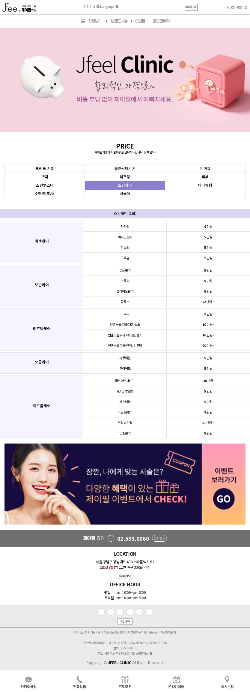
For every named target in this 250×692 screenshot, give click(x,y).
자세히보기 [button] (125, 575)
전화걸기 (159, 538)
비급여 (125, 193)
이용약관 (95, 632)
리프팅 (125, 176)
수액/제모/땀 (45, 193)
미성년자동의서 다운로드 (142, 632)
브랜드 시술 (44, 168)
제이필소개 (80, 632)
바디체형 (205, 185)
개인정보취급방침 (114, 632)
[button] (191, 7)
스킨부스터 (44, 185)
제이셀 (205, 168)
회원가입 (241, 7)
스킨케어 (125, 185)
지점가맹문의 (168, 632)
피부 (205, 176)
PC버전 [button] (125, 621)
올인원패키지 (125, 168)
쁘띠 (44, 176)
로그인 (231, 7)
